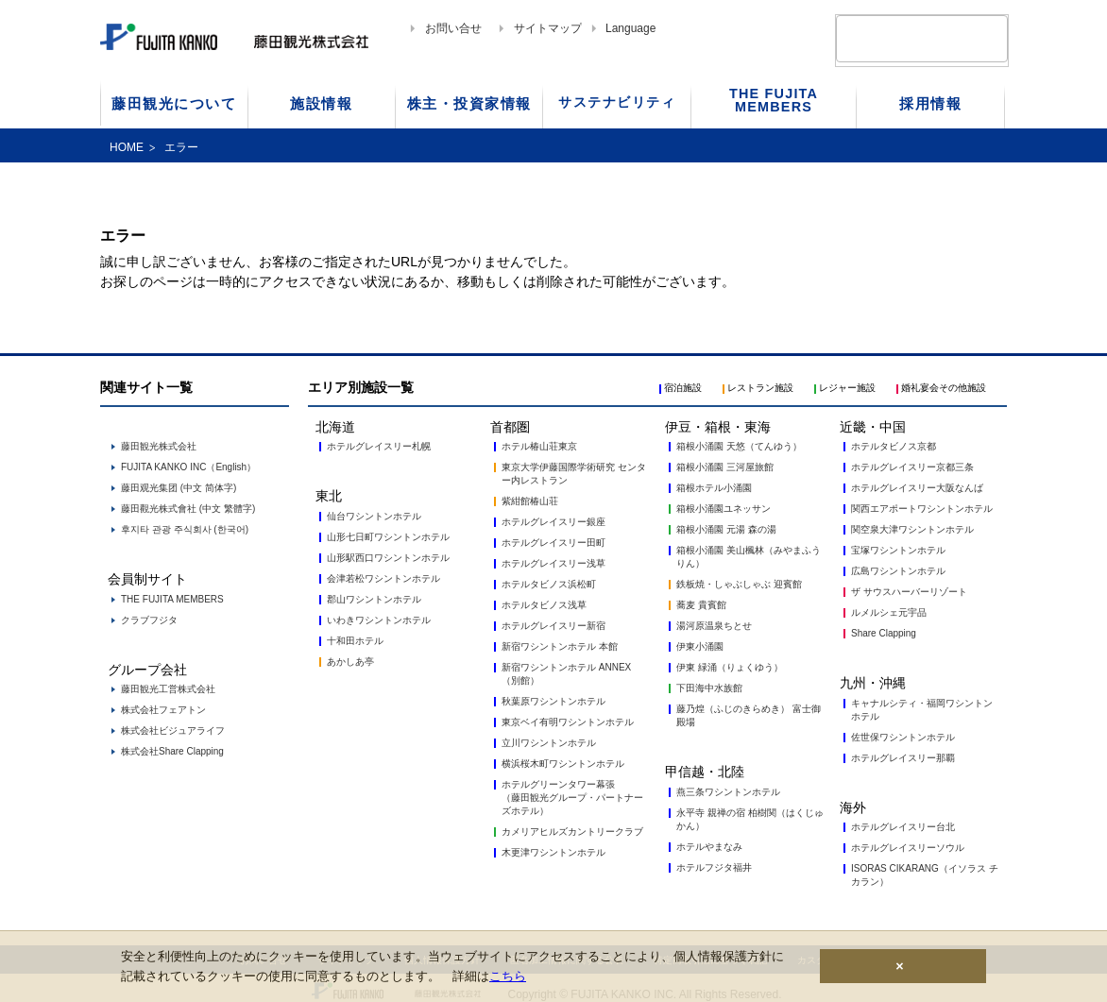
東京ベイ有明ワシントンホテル (568, 722)
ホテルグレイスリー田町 (553, 542)
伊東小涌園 (700, 646)
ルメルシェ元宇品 (889, 612)
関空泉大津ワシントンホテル (912, 529)
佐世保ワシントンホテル (903, 737)
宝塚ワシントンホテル (898, 550)
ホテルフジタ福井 (714, 867)
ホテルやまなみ (709, 846)
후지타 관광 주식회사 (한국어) (184, 529)
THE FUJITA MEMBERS (172, 599)
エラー (181, 147)
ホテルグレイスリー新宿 (553, 625)
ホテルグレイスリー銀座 (553, 522)
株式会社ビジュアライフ (173, 730)
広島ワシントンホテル (898, 571)
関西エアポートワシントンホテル (922, 508)
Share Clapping (883, 633)
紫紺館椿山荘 (530, 501)
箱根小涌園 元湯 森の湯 (726, 529)
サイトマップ (548, 28)
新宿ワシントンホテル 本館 (560, 646)
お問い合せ (453, 28)
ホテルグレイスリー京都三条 (912, 467)
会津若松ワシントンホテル (383, 578)
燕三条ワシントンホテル (728, 792)
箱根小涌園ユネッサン (723, 508)
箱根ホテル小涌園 (714, 488)
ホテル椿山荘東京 (539, 446)
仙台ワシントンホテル (374, 516)
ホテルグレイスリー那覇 (903, 758)
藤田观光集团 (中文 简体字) (178, 488)
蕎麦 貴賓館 (701, 605)
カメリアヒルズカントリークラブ (572, 831)
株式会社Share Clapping (172, 751)
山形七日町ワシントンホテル (388, 537)
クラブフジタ (149, 620)
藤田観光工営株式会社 (168, 689)
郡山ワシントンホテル (374, 599)
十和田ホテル (355, 641)
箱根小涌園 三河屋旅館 (725, 467)
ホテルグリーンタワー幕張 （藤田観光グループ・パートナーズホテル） (572, 797)
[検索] (899, 38)
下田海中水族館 (709, 688)
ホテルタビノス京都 (893, 446)
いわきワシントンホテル (379, 620)
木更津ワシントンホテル (553, 852)
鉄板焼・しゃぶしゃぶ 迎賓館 (739, 584)
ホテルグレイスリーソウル (907, 847)
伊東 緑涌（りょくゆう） (729, 667)
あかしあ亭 (350, 661)
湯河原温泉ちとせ (714, 625)
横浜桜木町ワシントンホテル (563, 763)
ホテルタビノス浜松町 (549, 584)
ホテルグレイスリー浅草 (553, 563)
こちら (507, 976)
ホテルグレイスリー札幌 (379, 446)
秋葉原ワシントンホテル (553, 701)
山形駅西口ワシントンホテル (388, 557)
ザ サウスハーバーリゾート (909, 591)
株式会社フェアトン (163, 710)
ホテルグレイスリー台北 (903, 827)
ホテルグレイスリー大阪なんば (917, 488)
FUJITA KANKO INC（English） (188, 467)
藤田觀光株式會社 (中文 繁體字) (188, 508)
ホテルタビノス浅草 (544, 605)
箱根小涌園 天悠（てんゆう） (739, 446)
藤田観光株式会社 (158, 446)
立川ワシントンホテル (549, 743)
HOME (127, 147)
